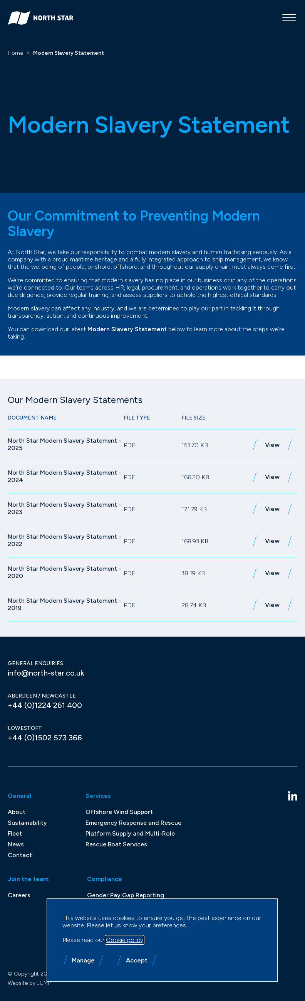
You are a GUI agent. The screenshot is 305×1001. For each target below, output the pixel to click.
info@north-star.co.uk (46, 672)
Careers (19, 895)
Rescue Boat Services (116, 844)
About (16, 812)
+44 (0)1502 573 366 (45, 737)
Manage (83, 960)
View (272, 444)
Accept (136, 960)
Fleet (15, 833)
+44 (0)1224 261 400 (45, 705)
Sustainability (27, 822)
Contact (20, 855)
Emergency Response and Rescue (133, 822)
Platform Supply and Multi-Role (130, 833)
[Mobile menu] (289, 17)
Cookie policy (124, 940)
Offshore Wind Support (119, 812)
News (16, 844)
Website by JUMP (29, 983)
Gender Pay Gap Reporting (125, 895)
